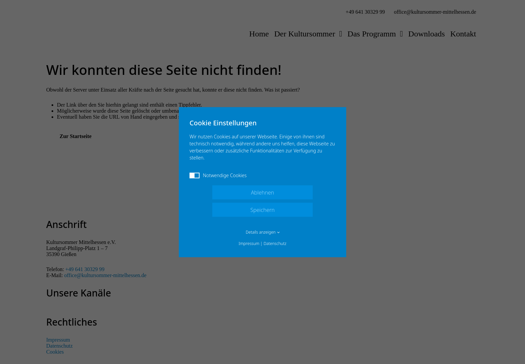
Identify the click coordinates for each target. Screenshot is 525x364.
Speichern (262, 209)
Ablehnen (262, 192)
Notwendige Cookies (218, 175)
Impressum (249, 243)
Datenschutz (275, 243)
